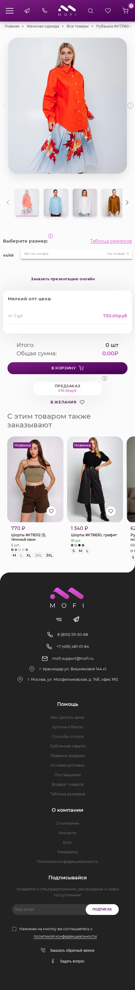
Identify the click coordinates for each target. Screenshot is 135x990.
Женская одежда (43, 26)
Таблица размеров (111, 241)
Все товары (78, 26)
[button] (130, 106)
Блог (67, 842)
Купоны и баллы (67, 727)
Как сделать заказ (67, 717)
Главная (12, 26)
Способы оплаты (68, 736)
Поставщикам (67, 775)
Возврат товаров (67, 784)
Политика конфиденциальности (67, 861)
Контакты (67, 833)
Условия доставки (67, 765)
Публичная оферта (67, 746)
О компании (67, 823)
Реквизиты (67, 852)
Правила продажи (67, 755)
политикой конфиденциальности (65, 936)
